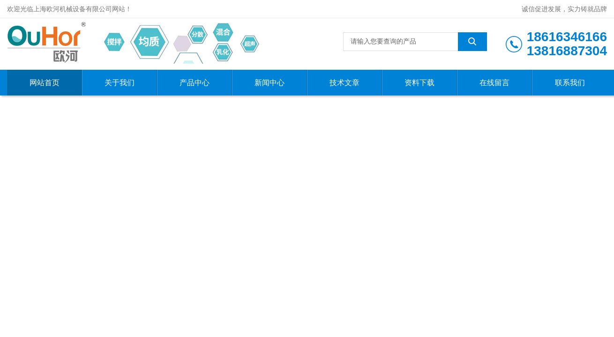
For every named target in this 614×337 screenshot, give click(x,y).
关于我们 (120, 83)
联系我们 (570, 83)
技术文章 (344, 83)
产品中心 (195, 83)
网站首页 (45, 83)
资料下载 (419, 83)
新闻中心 (270, 83)
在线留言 (494, 83)
